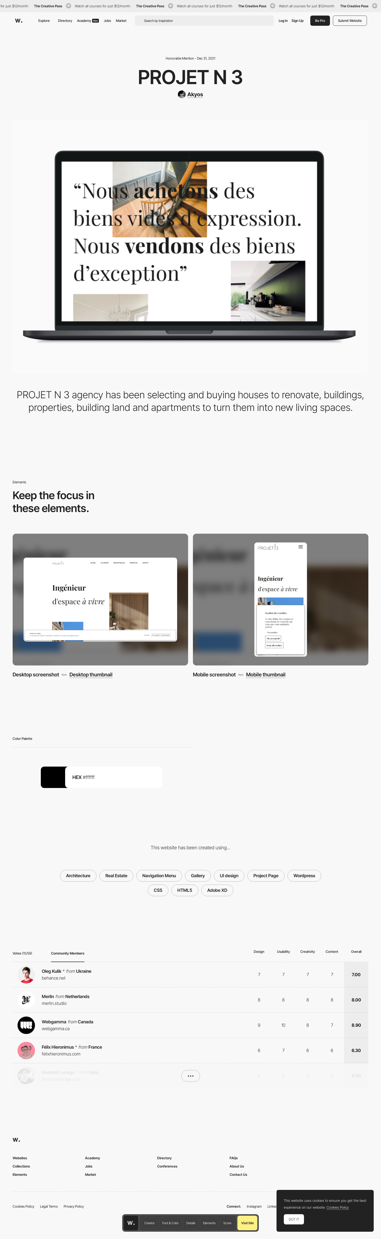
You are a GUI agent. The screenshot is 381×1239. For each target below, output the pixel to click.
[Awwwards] (18, 21)
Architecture (78, 875)
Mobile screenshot (214, 675)
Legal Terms (49, 1206)
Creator (149, 1223)
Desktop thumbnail (91, 674)
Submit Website (350, 20)
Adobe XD (217, 890)
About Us (237, 1166)
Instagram (254, 1206)
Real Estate (116, 875)
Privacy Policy (74, 1206)
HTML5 (184, 890)
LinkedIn (274, 1206)
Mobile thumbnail (266, 674)
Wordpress (304, 875)
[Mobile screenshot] (280, 599)
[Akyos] (190, 94)
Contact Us (238, 1174)
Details (190, 1223)
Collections (21, 1166)
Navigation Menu (159, 875)
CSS (158, 890)
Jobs (107, 20)
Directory (65, 20)
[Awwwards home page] (131, 1223)
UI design (229, 875)
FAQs (234, 1158)
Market (121, 20)
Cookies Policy (23, 1206)
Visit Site (247, 1223)
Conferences (167, 1166)
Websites (20, 1158)
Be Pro (320, 20)
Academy (88, 20)
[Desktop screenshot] (100, 599)
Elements (209, 1223)
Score (227, 1223)
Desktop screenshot (36, 675)
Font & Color (170, 1223)
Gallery (198, 875)
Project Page (265, 875)
